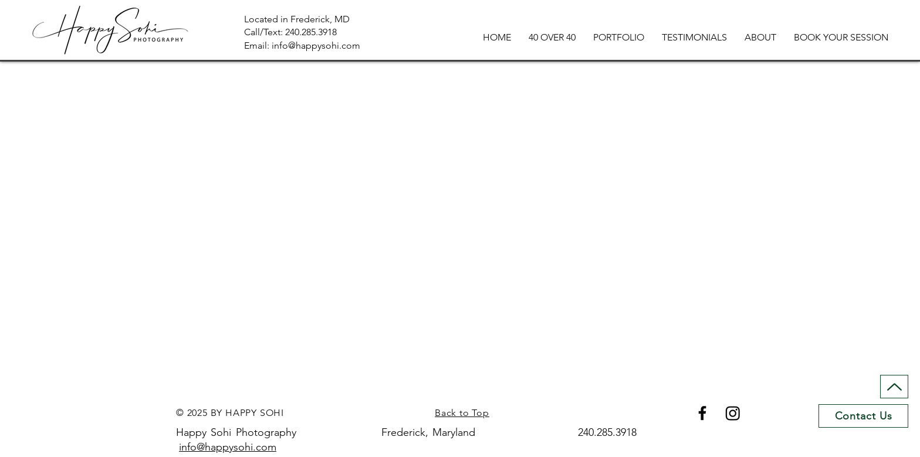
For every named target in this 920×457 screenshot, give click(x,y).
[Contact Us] (863, 416)
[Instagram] (732, 413)
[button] (618, 37)
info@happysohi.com (227, 447)
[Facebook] (702, 413)
